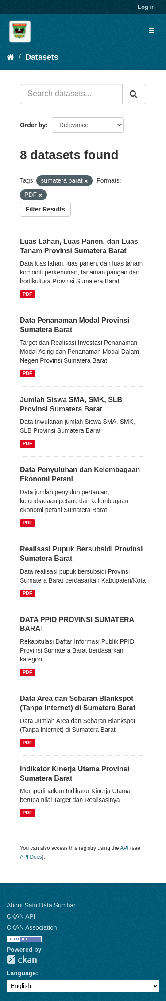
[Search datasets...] (71, 94)
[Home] (10, 57)
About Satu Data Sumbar (41, 905)
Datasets (41, 57)
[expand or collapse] (151, 30)
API (124, 848)
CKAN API (21, 916)
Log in (146, 7)
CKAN (22, 959)
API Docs (31, 857)
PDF (27, 294)
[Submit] (134, 94)
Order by (33, 125)
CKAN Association (32, 927)
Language (21, 973)
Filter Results (45, 209)
